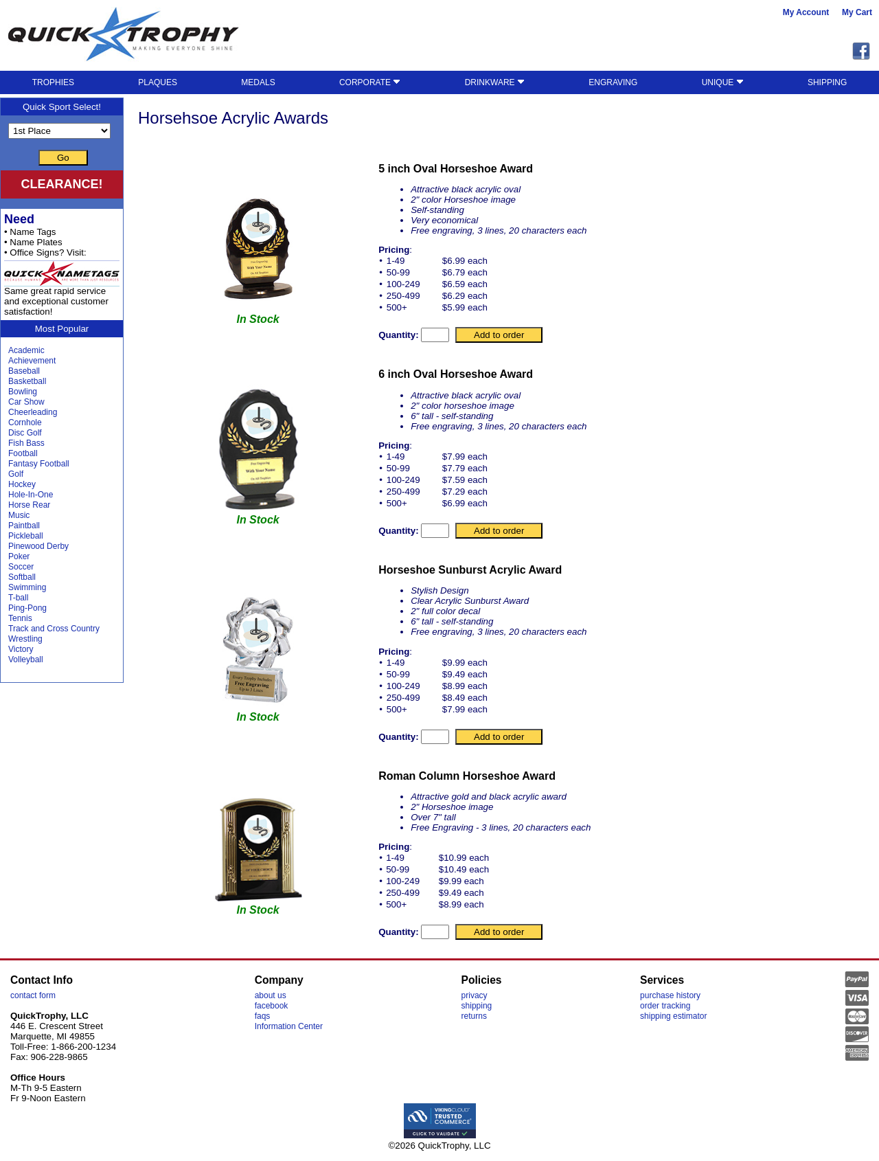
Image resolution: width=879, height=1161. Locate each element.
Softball (22, 577)
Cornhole (25, 422)
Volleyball (25, 659)
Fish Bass (26, 443)
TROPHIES (53, 82)
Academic (26, 350)
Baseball (24, 371)
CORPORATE (369, 82)
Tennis (20, 618)
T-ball (18, 597)
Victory (20, 649)
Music (19, 515)
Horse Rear (29, 505)
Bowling (22, 391)
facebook (271, 1006)
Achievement (32, 360)
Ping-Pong (27, 608)
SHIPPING (827, 82)
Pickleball (25, 536)
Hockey (22, 484)
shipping (476, 1006)
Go (63, 158)
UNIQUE (723, 82)
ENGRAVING (613, 82)
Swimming (27, 587)
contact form (33, 995)
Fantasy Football (38, 464)
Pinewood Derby (38, 546)
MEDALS (258, 82)
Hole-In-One (30, 494)
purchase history (670, 995)
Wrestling (25, 639)
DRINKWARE (495, 82)
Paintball (24, 525)
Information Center (289, 1026)
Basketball (27, 381)
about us (270, 995)
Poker (19, 556)
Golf (15, 474)
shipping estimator (673, 1016)
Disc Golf (25, 433)
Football (23, 453)
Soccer (21, 567)
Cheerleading (32, 412)
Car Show (26, 402)
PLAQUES (157, 82)
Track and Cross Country (54, 628)
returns (474, 1016)
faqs (263, 1016)
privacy (474, 995)
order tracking (665, 1006)
